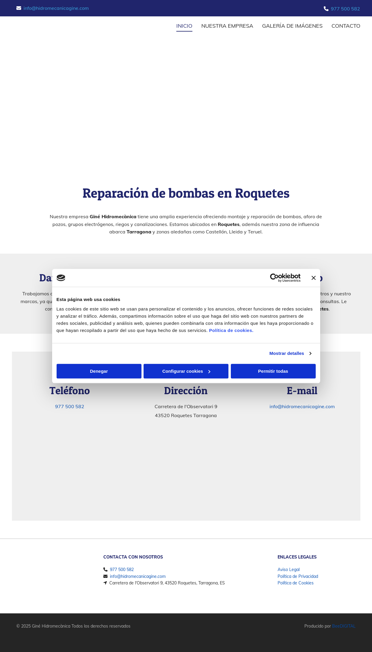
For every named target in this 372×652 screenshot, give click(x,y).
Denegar (99, 371)
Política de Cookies (296, 583)
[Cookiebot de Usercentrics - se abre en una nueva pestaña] (274, 277)
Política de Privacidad (298, 576)
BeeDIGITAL (344, 626)
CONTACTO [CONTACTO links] (345, 25)
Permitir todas (273, 371)
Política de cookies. (231, 330)
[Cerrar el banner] (314, 278)
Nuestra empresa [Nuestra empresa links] (227, 25)
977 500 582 (345, 9)
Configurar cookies (186, 371)
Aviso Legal (289, 569)
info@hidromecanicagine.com (56, 8)
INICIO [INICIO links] (184, 25)
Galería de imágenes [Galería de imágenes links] (292, 25)
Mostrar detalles (286, 353)
